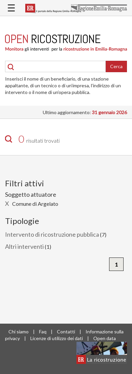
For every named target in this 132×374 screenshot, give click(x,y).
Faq (42, 331)
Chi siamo (18, 331)
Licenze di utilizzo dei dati (56, 338)
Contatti (66, 331)
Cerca (116, 66)
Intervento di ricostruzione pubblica (52, 234)
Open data (104, 338)
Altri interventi (24, 246)
